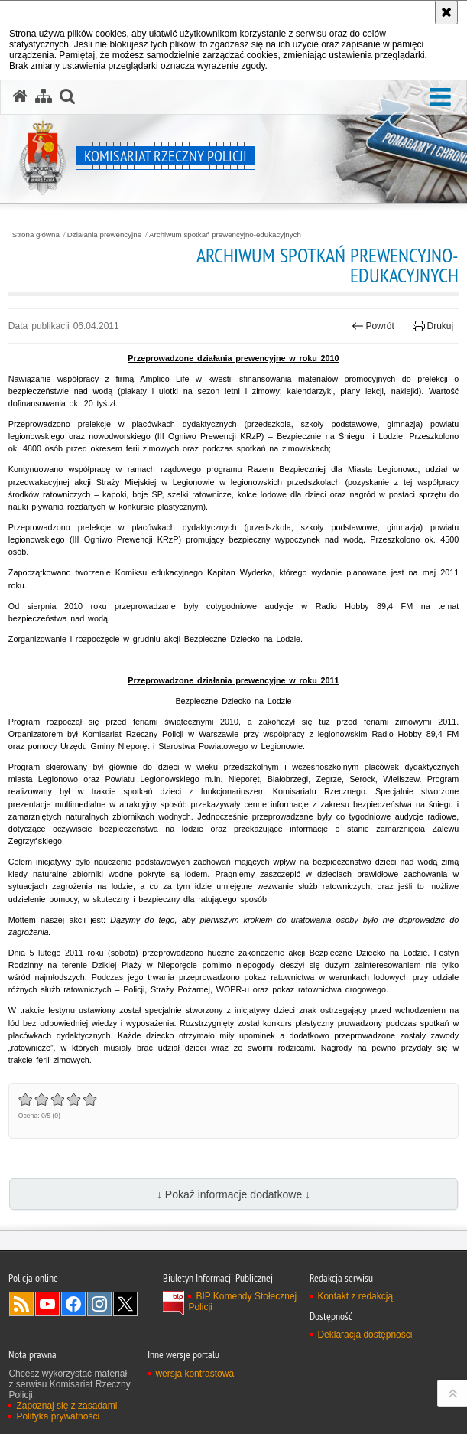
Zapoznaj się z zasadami (66, 1405)
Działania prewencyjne (104, 235)
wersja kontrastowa (194, 1373)
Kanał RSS (21, 1304)
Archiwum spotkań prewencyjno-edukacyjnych (225, 235)
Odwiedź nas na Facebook (73, 1304)
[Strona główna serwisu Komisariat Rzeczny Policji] (20, 96)
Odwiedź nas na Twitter (125, 1304)
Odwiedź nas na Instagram (99, 1304)
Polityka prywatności (57, 1416)
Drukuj (433, 326)
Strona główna (36, 235)
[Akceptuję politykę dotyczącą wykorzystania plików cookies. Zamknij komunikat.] (446, 12)
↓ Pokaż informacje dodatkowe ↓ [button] (233, 1194)
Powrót (373, 326)
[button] (440, 97)
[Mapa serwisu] (43, 96)
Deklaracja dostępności (364, 1334)
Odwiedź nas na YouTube (47, 1304)
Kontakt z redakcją (355, 1296)
